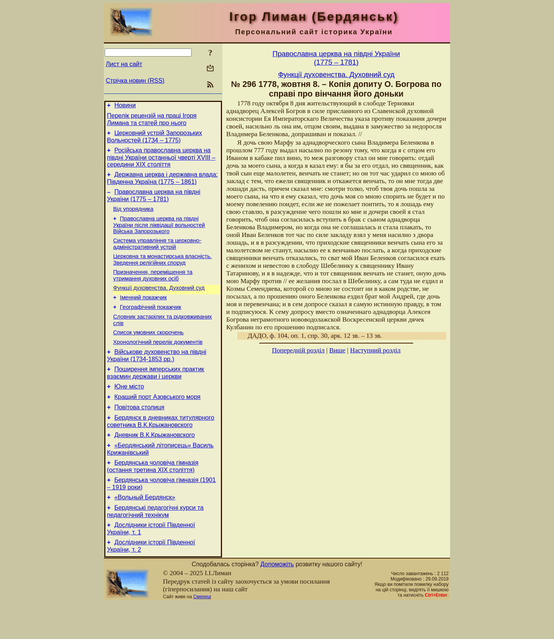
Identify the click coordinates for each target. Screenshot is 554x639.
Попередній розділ (298, 350)
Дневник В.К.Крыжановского (154, 462)
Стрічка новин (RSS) (135, 80)
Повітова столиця (139, 432)
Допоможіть (277, 600)
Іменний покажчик (143, 312)
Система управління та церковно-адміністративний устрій (157, 254)
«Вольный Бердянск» (144, 529)
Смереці (202, 632)
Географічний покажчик (150, 323)
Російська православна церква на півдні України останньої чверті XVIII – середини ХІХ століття (161, 162)
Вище (337, 350)
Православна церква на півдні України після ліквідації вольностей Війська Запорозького (159, 234)
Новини (125, 106)
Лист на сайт (124, 64)
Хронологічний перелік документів (157, 362)
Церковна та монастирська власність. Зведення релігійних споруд (162, 271)
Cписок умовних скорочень (148, 351)
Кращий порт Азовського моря (157, 421)
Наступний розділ (375, 350)
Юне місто (129, 409)
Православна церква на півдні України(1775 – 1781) (336, 58)
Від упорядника (133, 217)
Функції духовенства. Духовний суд (159, 302)
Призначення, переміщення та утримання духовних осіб (152, 288)
